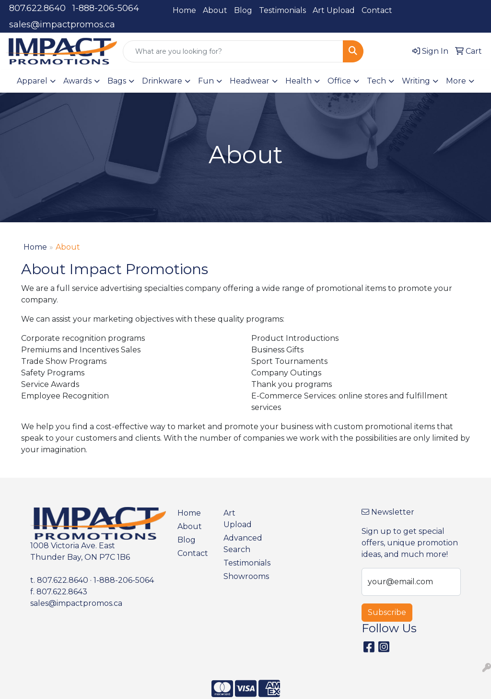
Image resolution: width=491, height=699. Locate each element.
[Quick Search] (233, 51)
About (215, 10)
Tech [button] (376, 80)
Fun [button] (206, 80)
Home (184, 10)
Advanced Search (240, 543)
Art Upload (334, 10)
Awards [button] (77, 80)
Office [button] (339, 80)
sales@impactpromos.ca (62, 24)
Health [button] (298, 80)
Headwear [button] (249, 80)
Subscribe (387, 612)
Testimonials (282, 10)
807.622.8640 (37, 8)
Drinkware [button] (162, 80)
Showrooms (240, 576)
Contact (377, 10)
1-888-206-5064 (105, 8)
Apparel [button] (32, 80)
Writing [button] (416, 80)
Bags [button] (116, 80)
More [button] (456, 80)
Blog (243, 10)
